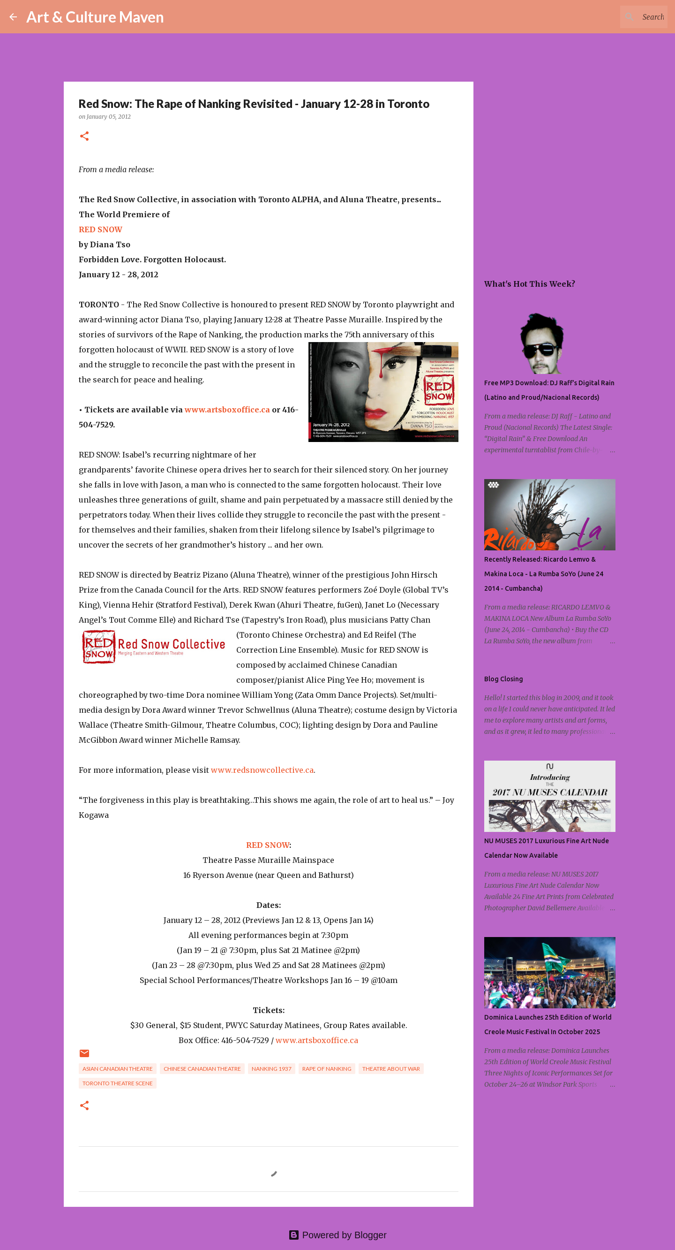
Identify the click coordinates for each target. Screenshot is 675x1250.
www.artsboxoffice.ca (227, 409)
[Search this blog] (618, 17)
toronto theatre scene (117, 1083)
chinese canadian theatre (202, 1068)
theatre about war (391, 1068)
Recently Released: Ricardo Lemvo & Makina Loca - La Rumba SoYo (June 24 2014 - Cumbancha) (543, 574)
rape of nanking (327, 1068)
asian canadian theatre (117, 1068)
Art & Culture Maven (95, 17)
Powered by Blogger (337, 1235)
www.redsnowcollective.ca (262, 770)
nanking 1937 (272, 1068)
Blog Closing (503, 679)
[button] (84, 136)
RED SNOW (100, 229)
